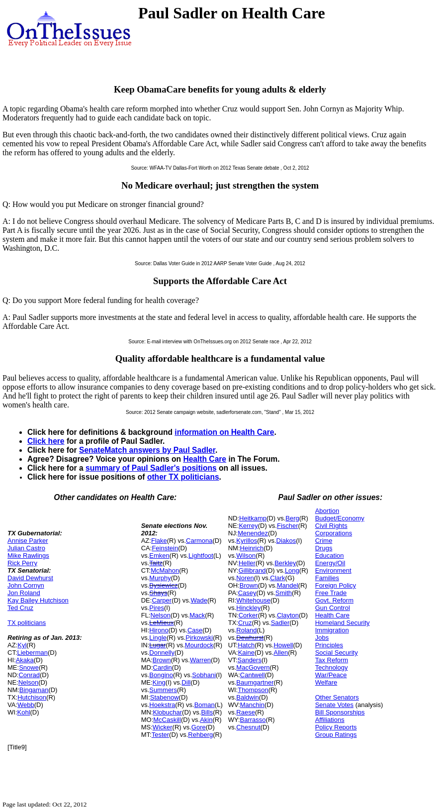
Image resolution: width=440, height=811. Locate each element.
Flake (159, 540)
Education (329, 555)
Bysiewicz (163, 585)
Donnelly (162, 652)
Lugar (157, 645)
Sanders (250, 660)
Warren (200, 660)
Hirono (158, 630)
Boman (204, 705)
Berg (292, 518)
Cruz (245, 622)
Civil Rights (331, 525)
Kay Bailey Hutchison (38, 600)
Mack (197, 615)
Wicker (163, 727)
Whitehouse (253, 600)
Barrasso (253, 719)
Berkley (285, 563)
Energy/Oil (330, 563)
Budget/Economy (339, 518)
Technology (331, 667)
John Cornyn (25, 585)
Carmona (199, 540)
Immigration (332, 630)
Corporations (333, 533)
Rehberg (200, 734)
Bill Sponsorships (340, 712)
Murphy (160, 578)
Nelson (28, 682)
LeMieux (161, 622)
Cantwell (252, 675)
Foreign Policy (335, 585)
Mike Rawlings (28, 555)
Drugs (324, 548)
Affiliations (330, 719)
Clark (277, 578)
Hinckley (248, 607)
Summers (163, 690)
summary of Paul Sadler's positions (151, 468)
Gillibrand (252, 570)
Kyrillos (246, 540)
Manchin (252, 705)
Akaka (25, 660)
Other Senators (337, 697)
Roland (246, 630)
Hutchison (31, 697)
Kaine (246, 652)
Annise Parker (27, 540)
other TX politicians (183, 477)
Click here (46, 441)
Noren (245, 578)
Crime (324, 540)
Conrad (29, 675)
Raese (245, 712)
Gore (198, 727)
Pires (156, 607)
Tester (160, 734)
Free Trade (331, 593)
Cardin (162, 667)
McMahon (165, 570)
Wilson (246, 555)
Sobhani (204, 675)
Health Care (204, 459)
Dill (185, 682)
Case (194, 630)
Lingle (158, 637)
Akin (206, 719)
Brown (162, 660)
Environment (333, 570)
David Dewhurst (30, 578)
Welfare (326, 682)
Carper (162, 600)
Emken (159, 555)
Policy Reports (336, 727)
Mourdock (199, 645)
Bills (207, 712)
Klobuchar (167, 712)
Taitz (156, 563)
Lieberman (32, 652)
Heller (247, 563)
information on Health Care (224, 432)
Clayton (288, 615)
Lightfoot (200, 555)
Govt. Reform (334, 600)
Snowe (29, 667)
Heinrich (252, 548)
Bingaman (34, 690)
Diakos (286, 540)
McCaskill (167, 719)
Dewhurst (250, 637)
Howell (283, 645)
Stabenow (164, 697)
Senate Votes (334, 705)
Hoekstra (162, 705)
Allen (280, 652)
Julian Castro (26, 548)
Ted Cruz (20, 607)
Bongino (161, 675)
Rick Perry (22, 563)
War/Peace (331, 675)
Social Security (336, 652)
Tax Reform (331, 660)
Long (292, 570)
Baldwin (247, 697)
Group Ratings (336, 734)
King (159, 682)
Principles (329, 645)
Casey (247, 593)
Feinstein (165, 548)
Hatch (246, 645)
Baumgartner (254, 682)
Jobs (322, 637)
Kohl (23, 712)
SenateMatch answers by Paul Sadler (147, 450)
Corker (248, 615)
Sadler (280, 622)
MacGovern (252, 667)
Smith (283, 593)
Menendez (253, 533)
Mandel (287, 585)
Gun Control (332, 607)
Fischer (287, 525)
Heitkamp (252, 518)
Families (327, 578)
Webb (25, 705)
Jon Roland (23, 593)
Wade (198, 600)
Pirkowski (199, 637)
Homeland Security (342, 622)
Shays (158, 593)
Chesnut (248, 727)
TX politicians (26, 622)
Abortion (327, 510)
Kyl (21, 645)
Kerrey (248, 525)
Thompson (253, 690)
